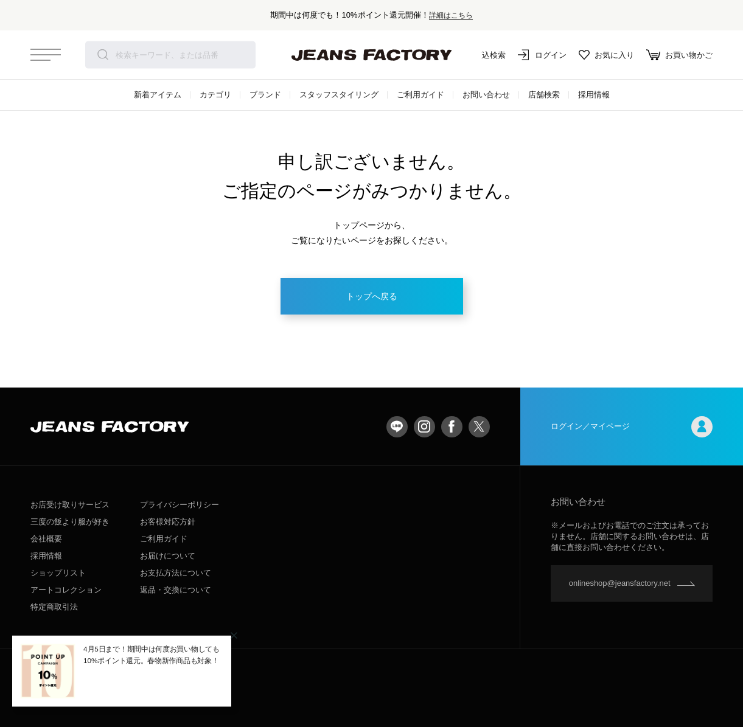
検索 (102, 54)
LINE (397, 426)
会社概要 (46, 538)
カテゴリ (215, 94)
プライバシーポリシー (179, 504)
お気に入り (606, 54)
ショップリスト (58, 572)
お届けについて (167, 555)
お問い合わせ (486, 94)
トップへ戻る (371, 296)
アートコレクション (66, 589)
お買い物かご (679, 54)
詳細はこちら (451, 15)
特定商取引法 (54, 606)
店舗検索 (544, 94)
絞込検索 (481, 54)
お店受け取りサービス (70, 504)
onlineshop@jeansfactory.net (620, 583)
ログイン (542, 54)
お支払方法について (175, 572)
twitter (479, 426)
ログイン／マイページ (632, 426)
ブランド (265, 94)
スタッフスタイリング (338, 94)
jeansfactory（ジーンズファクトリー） (371, 55)
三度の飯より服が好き (70, 521)
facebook (451, 426)
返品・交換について (175, 589)
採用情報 (594, 94)
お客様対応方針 (167, 521)
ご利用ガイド (420, 94)
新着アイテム (157, 94)
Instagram (424, 426)
